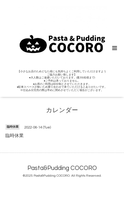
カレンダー (62, 110)
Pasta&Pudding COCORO (62, 168)
